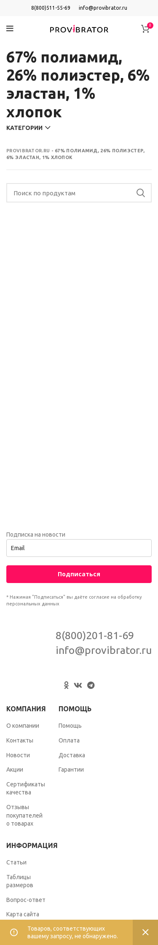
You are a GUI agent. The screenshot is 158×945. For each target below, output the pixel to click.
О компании (22, 725)
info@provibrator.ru (103, 8)
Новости (18, 755)
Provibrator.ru (28, 150)
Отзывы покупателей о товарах (24, 815)
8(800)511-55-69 (50, 8)
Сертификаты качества (25, 788)
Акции (14, 769)
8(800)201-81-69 (95, 635)
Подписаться (79, 574)
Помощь (70, 725)
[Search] (79, 192)
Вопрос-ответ (26, 899)
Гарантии (71, 769)
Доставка (72, 755)
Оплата (69, 740)
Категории (24, 128)
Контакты (19, 740)
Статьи (16, 862)
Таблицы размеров (19, 881)
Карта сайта (22, 914)
